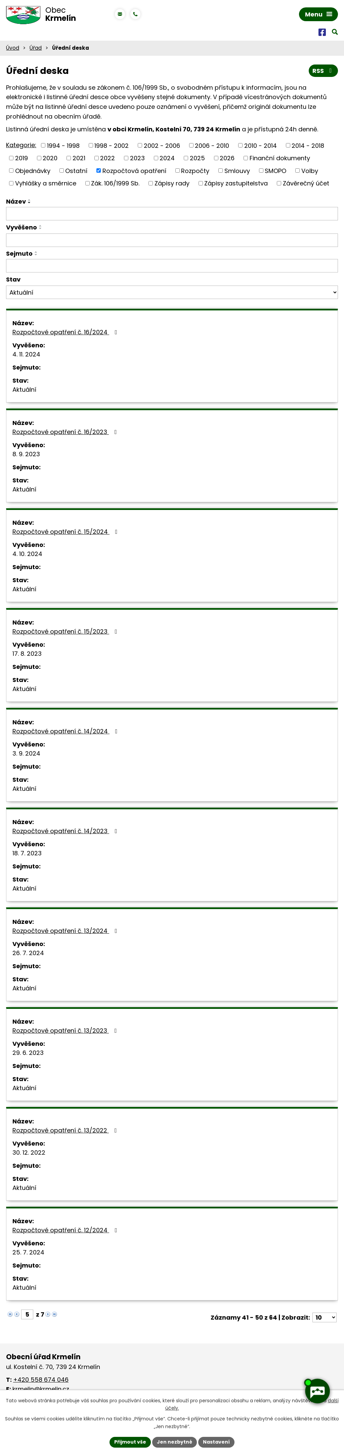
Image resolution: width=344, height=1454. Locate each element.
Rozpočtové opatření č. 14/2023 (66, 831)
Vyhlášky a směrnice (45, 183)
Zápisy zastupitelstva (236, 183)
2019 (21, 158)
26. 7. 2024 (28, 953)
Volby (309, 170)
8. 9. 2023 (26, 454)
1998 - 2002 (111, 145)
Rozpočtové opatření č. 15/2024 (66, 531)
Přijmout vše (130, 1442)
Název (16, 201)
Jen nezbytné (174, 1442)
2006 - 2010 (212, 145)
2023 (137, 158)
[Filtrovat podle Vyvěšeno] (172, 240)
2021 (79, 158)
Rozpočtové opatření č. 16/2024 (66, 332)
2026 (227, 158)
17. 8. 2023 (27, 653)
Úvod (12, 47)
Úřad (36, 47)
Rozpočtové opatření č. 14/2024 (66, 731)
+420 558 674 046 (41, 1379)
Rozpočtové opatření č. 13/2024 (66, 931)
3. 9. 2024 (26, 753)
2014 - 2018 (308, 145)
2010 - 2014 (260, 145)
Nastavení (216, 1442)
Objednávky (32, 170)
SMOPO (275, 170)
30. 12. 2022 (28, 1152)
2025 (197, 158)
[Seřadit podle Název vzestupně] (29, 200)
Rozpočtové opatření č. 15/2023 (66, 631)
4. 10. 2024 (27, 554)
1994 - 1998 (63, 145)
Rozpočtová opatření (134, 170)
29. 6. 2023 (28, 1053)
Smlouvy (237, 170)
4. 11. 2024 (26, 354)
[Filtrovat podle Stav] (172, 292)
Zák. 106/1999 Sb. (115, 183)
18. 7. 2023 (27, 853)
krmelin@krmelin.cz (40, 1389)
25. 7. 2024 (28, 1252)
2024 (167, 158)
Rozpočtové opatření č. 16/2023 (66, 432)
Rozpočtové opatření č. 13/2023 (66, 1030)
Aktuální (24, 389)
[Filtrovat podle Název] (172, 213)
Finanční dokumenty (280, 158)
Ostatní (76, 170)
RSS (323, 71)
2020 (50, 158)
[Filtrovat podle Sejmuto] (172, 265)
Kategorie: (21, 145)
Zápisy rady (172, 183)
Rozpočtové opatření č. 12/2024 (66, 1230)
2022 (107, 158)
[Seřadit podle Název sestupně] (29, 202)
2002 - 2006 (162, 145)
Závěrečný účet (306, 183)
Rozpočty (195, 170)
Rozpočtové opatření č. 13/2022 (66, 1130)
